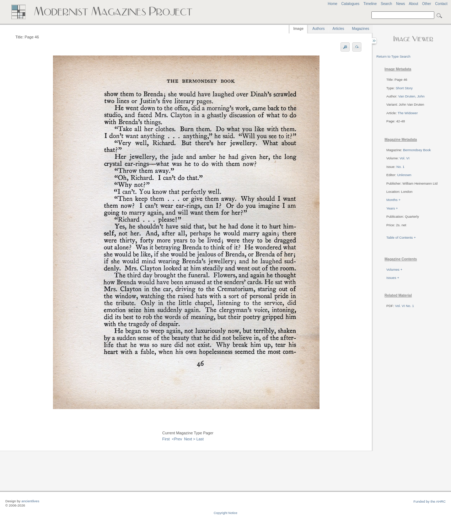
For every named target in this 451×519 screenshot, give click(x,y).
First (166, 439)
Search (386, 4)
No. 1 (400, 167)
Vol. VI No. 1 (404, 306)
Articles (338, 29)
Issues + (392, 278)
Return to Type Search (393, 56)
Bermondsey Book (417, 150)
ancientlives (30, 501)
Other (426, 4)
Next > (189, 439)
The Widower (408, 113)
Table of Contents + (401, 237)
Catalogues (350, 4)
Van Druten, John (411, 96)
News (400, 4)
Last (200, 439)
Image (298, 29)
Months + (393, 200)
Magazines (360, 29)
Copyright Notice (225, 513)
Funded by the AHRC (429, 501)
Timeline (370, 4)
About (413, 4)
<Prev (177, 439)
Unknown (404, 175)
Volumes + (394, 269)
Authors (318, 29)
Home (332, 4)
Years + (392, 208)
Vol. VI (404, 158)
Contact (441, 4)
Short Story (404, 88)
